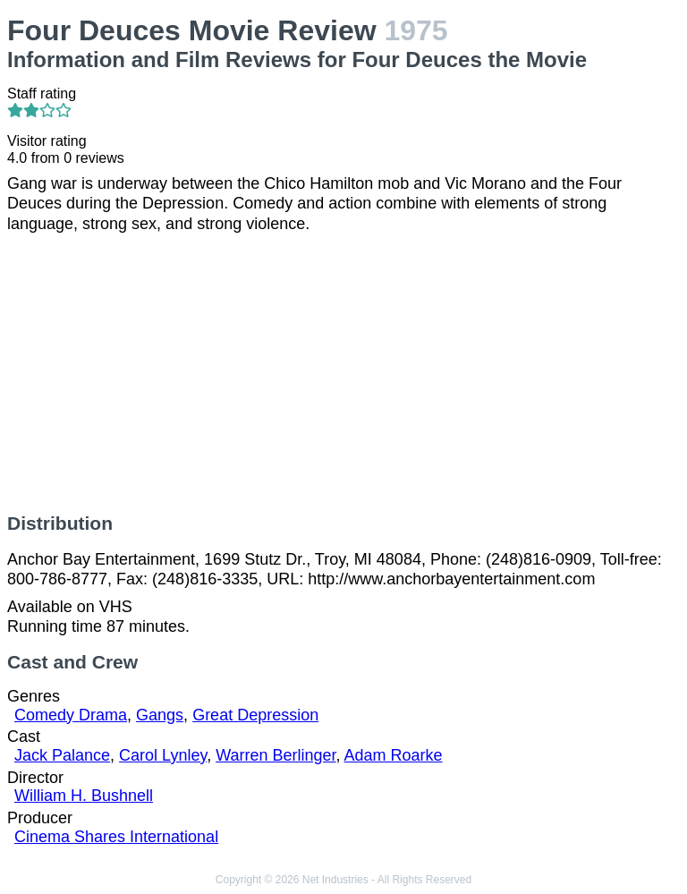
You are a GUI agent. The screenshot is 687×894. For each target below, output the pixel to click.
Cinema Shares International (116, 837)
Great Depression (255, 715)
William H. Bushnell (83, 796)
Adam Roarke (393, 755)
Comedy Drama (70, 715)
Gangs (159, 715)
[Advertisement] (343, 373)
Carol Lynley (163, 755)
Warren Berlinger (275, 755)
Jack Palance (62, 755)
